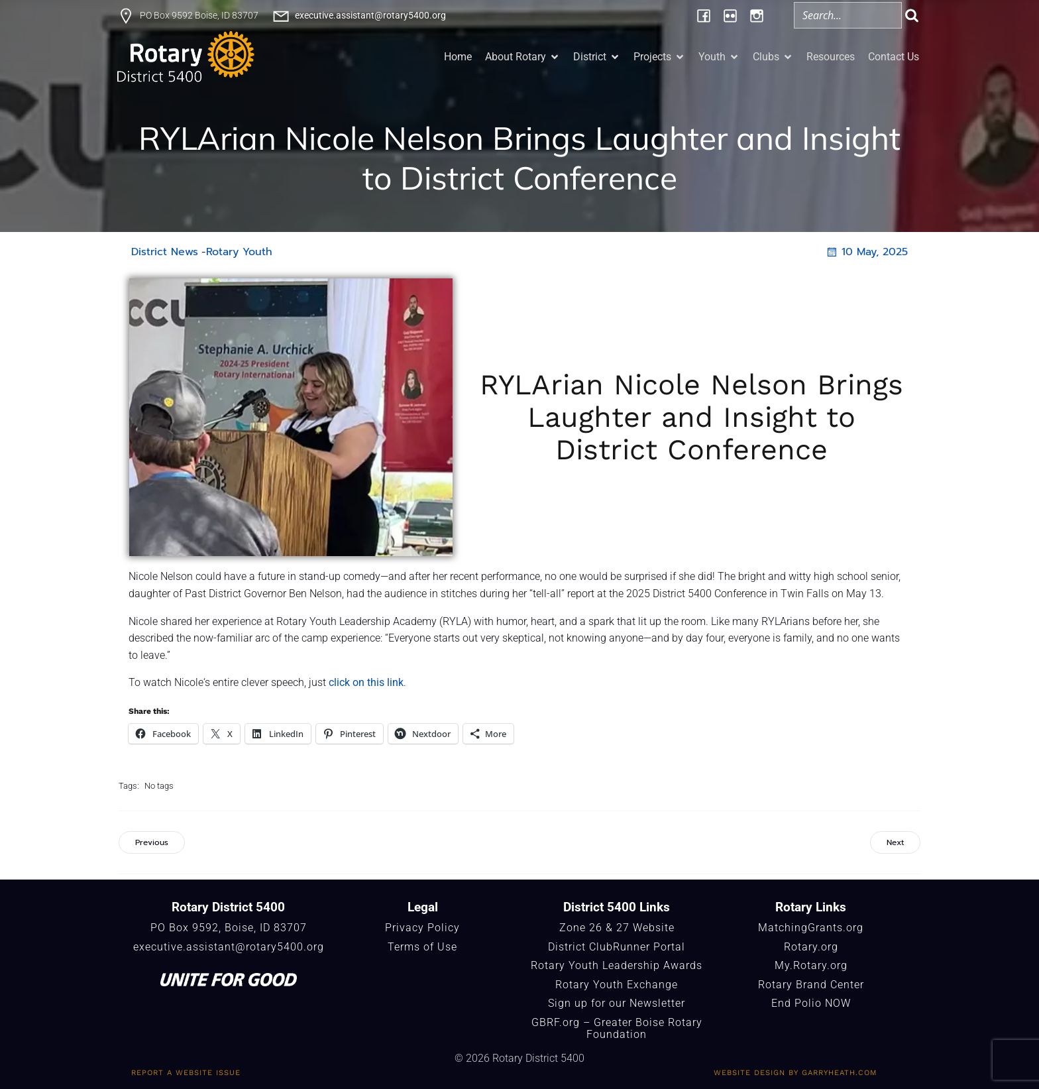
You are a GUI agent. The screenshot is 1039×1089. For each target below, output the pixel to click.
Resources (830, 56)
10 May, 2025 (866, 252)
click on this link (366, 682)
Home (458, 56)
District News (164, 252)
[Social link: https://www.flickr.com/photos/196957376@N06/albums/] (730, 15)
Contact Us (893, 56)
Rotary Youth (239, 252)
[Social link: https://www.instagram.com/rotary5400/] (756, 15)
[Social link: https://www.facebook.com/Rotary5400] (703, 15)
